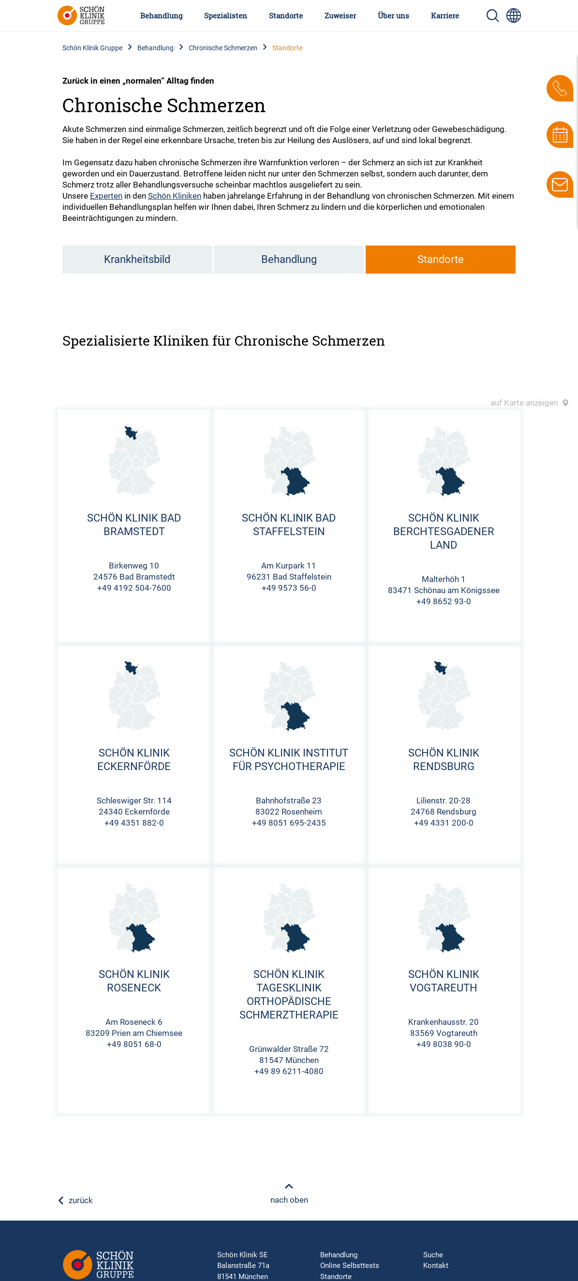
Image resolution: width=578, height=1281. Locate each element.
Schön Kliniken (174, 196)
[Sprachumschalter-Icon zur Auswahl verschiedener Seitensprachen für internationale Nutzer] (513, 15)
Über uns (393, 15)
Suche (433, 1255)
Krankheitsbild (137, 259)
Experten (106, 196)
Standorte (286, 15)
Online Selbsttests (349, 1265)
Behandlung (161, 15)
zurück (75, 1200)
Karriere (445, 15)
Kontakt (435, 1265)
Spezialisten (225, 15)
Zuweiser (340, 15)
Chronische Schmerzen (223, 48)
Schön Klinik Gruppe (92, 48)
